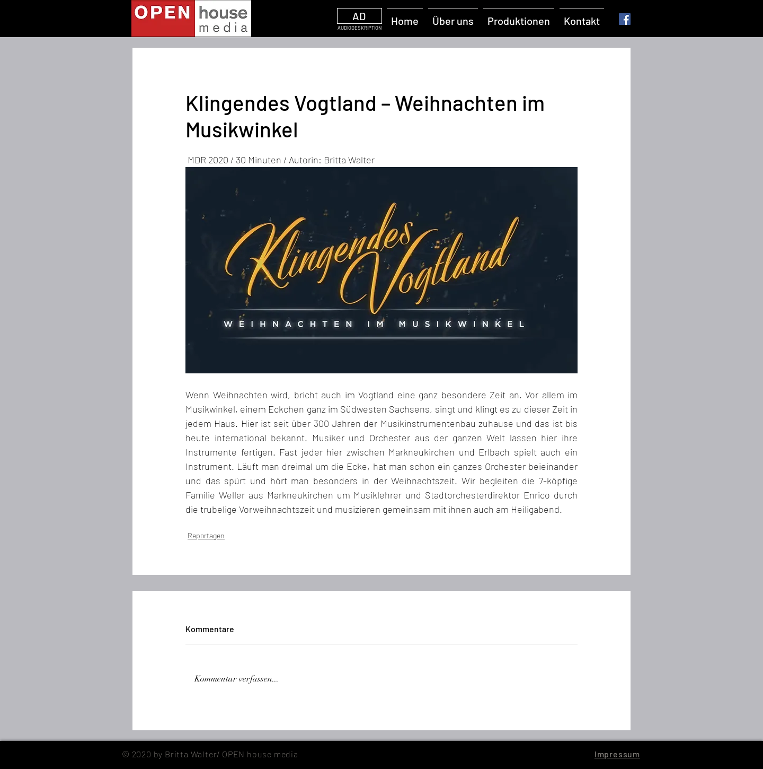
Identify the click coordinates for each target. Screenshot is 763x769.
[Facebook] (625, 19)
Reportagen (206, 535)
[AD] (359, 16)
